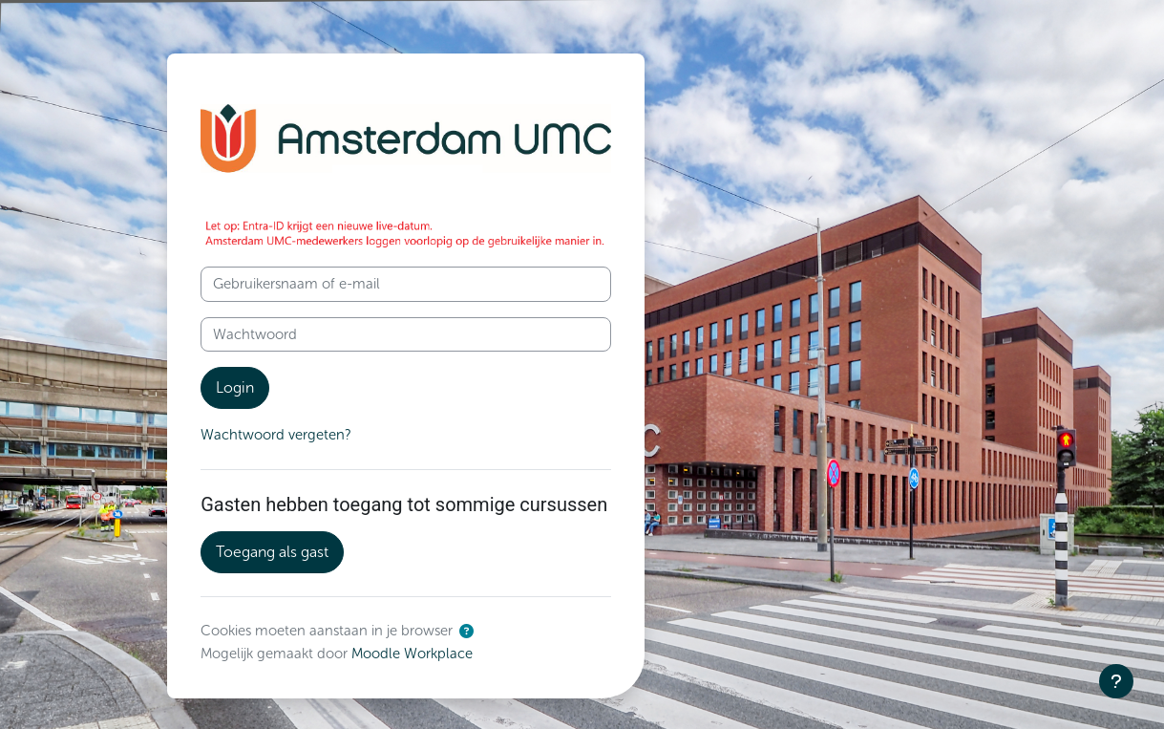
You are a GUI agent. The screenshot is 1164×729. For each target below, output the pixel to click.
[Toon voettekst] (1116, 681)
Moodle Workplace (413, 653)
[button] (466, 632)
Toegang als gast (272, 552)
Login (235, 387)
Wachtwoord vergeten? (276, 434)
